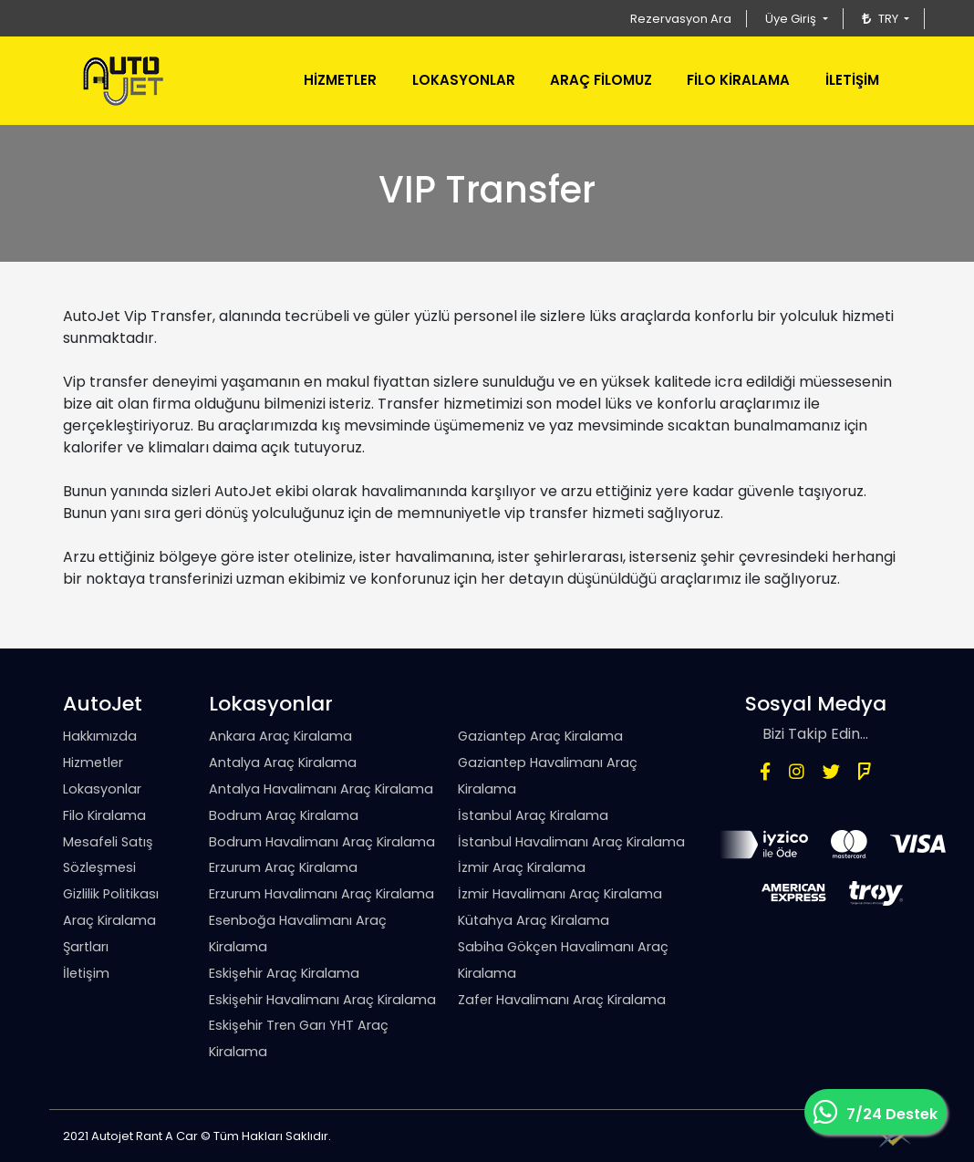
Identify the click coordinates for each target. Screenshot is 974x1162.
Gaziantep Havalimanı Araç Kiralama (547, 775)
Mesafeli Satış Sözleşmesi (108, 855)
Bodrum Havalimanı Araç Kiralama (322, 842)
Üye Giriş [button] (792, 18)
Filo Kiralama (104, 815)
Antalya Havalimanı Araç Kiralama (321, 789)
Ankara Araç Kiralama (280, 736)
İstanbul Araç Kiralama (533, 815)
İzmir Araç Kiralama (521, 867)
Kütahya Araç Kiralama (533, 920)
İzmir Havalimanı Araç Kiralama (560, 894)
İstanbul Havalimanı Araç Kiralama (571, 842)
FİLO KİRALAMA (738, 79)
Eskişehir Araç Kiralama (284, 973)
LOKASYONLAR (463, 79)
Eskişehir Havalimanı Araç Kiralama (322, 1000)
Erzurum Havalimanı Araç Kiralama (321, 894)
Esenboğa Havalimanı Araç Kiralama (298, 933)
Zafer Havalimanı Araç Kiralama (562, 1000)
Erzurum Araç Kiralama (283, 867)
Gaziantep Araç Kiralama (540, 736)
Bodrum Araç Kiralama (283, 815)
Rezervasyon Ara (680, 18)
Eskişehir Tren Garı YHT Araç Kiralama (299, 1038)
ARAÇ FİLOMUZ (601, 79)
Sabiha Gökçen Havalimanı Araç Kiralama (563, 960)
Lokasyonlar (102, 789)
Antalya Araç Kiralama (283, 762)
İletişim (86, 973)
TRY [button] (881, 18)
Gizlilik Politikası (111, 894)
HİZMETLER (340, 79)
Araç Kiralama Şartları (109, 933)
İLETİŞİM (852, 79)
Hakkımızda (100, 736)
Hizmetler (93, 762)
